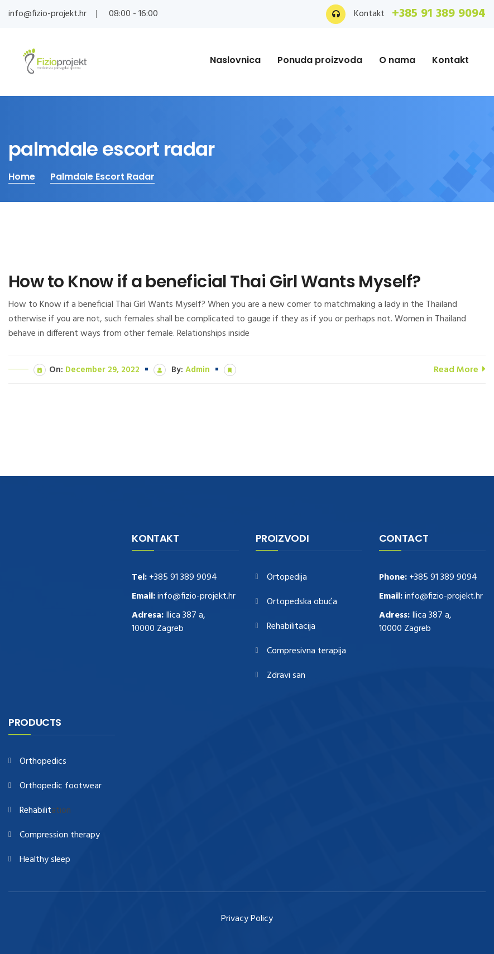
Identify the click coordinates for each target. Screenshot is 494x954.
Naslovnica (235, 60)
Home (21, 176)
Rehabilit (35, 811)
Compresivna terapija (306, 651)
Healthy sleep (45, 860)
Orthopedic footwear (61, 786)
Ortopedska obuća (302, 602)
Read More (460, 369)
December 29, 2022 (102, 370)
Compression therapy (60, 835)
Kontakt (450, 60)
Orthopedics (43, 762)
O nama (397, 60)
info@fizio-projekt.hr (47, 14)
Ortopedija (287, 578)
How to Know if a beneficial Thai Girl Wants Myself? (214, 282)
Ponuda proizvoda (319, 60)
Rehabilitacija (291, 627)
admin (197, 370)
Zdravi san (286, 676)
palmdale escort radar (102, 176)
